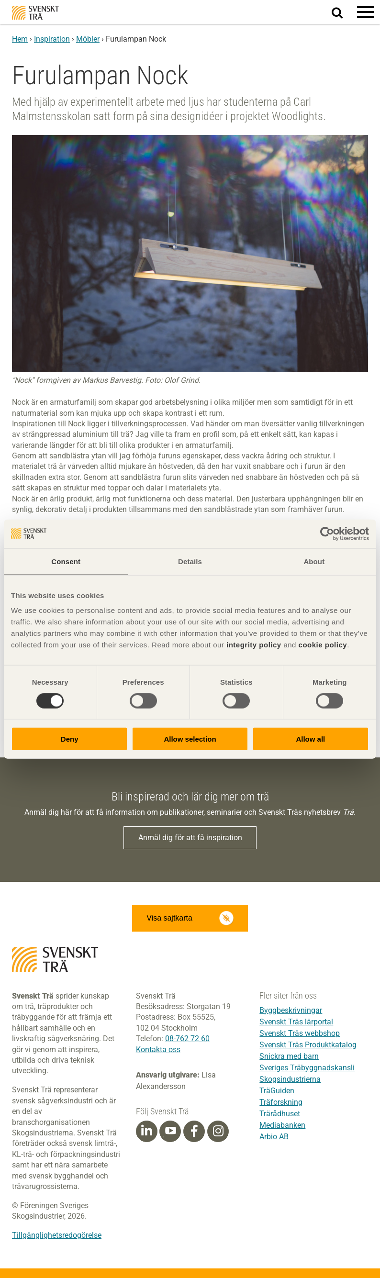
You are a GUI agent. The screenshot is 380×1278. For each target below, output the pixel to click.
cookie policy (323, 645)
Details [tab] (190, 561)
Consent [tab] (65, 561)
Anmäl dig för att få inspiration (190, 837)
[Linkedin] (146, 1131)
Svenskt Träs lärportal (296, 1021)
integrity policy (253, 645)
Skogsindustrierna (290, 1079)
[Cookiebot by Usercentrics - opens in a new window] (327, 533)
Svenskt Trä (35, 13)
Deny (69, 739)
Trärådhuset (279, 1113)
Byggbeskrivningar (290, 1010)
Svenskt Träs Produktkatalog (308, 1044)
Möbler (88, 39)
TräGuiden (276, 1090)
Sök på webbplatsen (343, 12)
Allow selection (190, 739)
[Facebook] (194, 1131)
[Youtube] (170, 1131)
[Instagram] (218, 1131)
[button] (365, 12)
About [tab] (313, 561)
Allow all (310, 739)
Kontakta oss (158, 1049)
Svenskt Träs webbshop (299, 1033)
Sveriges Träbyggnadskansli (307, 1067)
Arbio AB (274, 1136)
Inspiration (52, 39)
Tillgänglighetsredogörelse (56, 1235)
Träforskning (280, 1102)
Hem (20, 39)
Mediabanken (282, 1125)
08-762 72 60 (187, 1038)
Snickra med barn (289, 1056)
